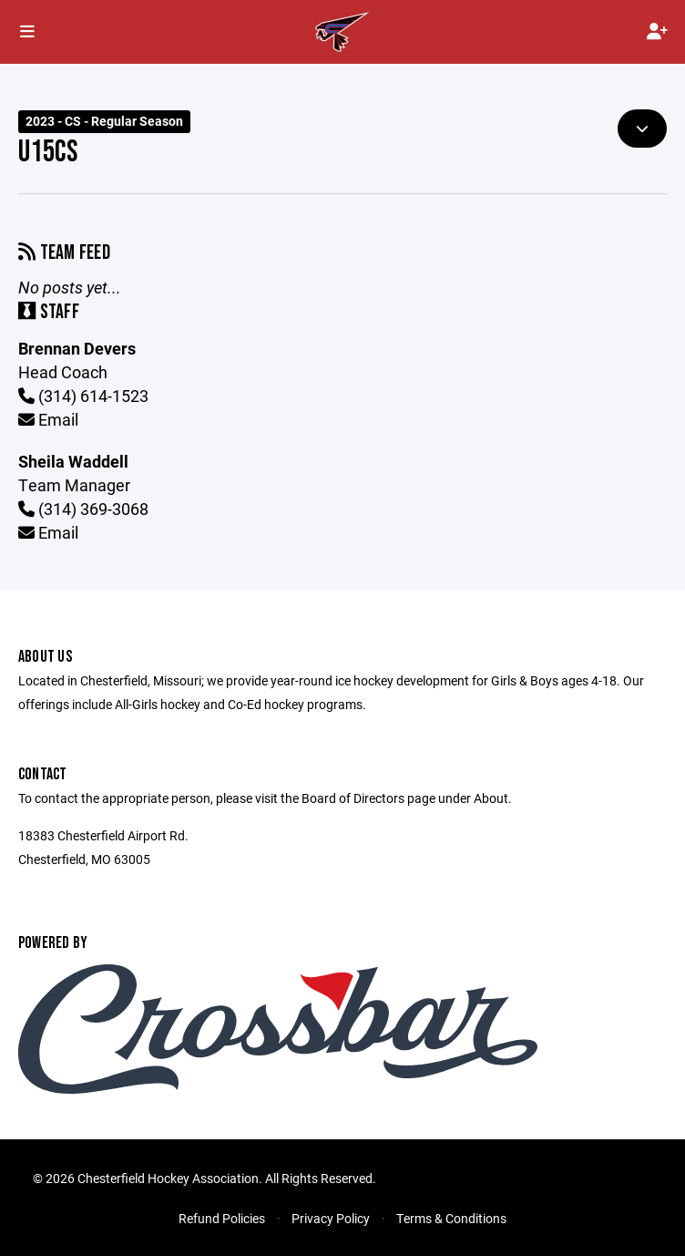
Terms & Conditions (451, 1218)
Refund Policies (222, 1218)
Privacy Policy (330, 1218)
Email (48, 419)
